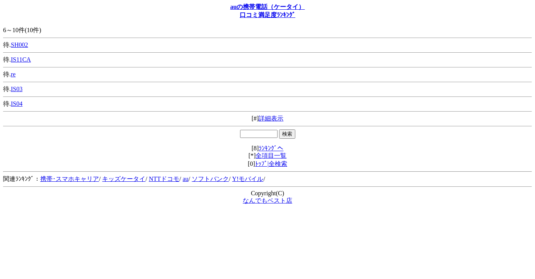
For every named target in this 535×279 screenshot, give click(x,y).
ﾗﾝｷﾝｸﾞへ (271, 148)
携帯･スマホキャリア (69, 179)
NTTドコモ (164, 179)
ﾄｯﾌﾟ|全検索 (271, 163)
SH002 (19, 44)
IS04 (16, 103)
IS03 (16, 89)
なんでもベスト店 (267, 200)
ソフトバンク (210, 179)
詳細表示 (271, 118)
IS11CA (21, 59)
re (13, 74)
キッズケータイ (123, 179)
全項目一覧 (271, 155)
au (185, 179)
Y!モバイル (247, 179)
